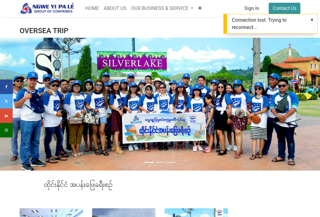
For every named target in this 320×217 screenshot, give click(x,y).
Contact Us (284, 8)
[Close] (312, 20)
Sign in (251, 8)
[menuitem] (92, 8)
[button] (200, 8)
